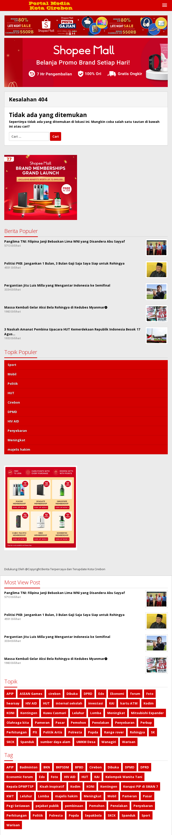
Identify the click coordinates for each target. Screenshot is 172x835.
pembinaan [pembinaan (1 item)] (74, 806)
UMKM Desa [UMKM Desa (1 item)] (85, 742)
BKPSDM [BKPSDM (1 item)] (62, 767)
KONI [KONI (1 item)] (10, 713)
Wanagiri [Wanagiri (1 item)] (108, 742)
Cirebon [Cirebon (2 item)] (95, 767)
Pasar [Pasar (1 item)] (60, 722)
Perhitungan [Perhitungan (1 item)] (16, 732)
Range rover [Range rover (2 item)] (114, 732)
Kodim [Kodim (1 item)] (149, 703)
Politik (13, 383)
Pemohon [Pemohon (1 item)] (78, 722)
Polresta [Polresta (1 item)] (75, 732)
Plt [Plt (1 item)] (35, 732)
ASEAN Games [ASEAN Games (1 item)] (31, 693)
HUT (11, 393)
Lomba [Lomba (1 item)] (95, 713)
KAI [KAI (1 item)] (111, 703)
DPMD (12, 412)
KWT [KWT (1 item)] (10, 796)
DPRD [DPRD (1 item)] (88, 693)
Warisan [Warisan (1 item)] (128, 742)
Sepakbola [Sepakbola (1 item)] (93, 815)
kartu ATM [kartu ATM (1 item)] (129, 703)
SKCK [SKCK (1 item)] (10, 742)
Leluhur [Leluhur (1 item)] (78, 713)
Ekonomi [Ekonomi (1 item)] (117, 693)
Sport (12, 365)
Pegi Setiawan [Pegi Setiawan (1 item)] (18, 806)
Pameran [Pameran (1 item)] (42, 722)
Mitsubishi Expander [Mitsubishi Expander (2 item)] (147, 713)
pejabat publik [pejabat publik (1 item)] (47, 806)
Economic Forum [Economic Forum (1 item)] (19, 777)
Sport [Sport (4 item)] (146, 815)
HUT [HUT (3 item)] (46, 703)
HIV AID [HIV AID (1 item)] (31, 703)
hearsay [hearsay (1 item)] (12, 703)
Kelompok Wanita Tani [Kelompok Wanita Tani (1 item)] (123, 777)
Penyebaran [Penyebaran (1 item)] (124, 722)
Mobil (12, 374)
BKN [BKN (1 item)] (46, 767)
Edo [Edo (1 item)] (101, 693)
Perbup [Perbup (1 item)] (146, 722)
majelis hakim (19, 449)
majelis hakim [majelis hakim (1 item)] (66, 796)
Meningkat (16, 440)
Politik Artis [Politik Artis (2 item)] (52, 732)
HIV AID (13, 421)
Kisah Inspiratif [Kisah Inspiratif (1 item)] (52, 786)
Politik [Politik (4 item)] (38, 815)
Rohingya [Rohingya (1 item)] (137, 732)
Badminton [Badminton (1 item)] (28, 767)
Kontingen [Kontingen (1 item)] (28, 713)
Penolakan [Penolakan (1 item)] (100, 722)
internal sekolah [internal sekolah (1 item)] (69, 703)
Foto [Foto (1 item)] (149, 693)
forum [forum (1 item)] (135, 693)
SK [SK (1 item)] (153, 732)
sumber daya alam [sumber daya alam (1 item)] (55, 742)
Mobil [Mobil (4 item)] (112, 796)
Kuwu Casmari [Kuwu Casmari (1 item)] (54, 713)
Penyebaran (17, 430)
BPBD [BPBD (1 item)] (79, 767)
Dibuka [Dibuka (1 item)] (72, 693)
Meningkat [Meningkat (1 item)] (116, 713)
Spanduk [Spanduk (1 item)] (27, 742)
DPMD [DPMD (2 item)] (129, 767)
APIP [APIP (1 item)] (10, 693)
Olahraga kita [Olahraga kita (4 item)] (17, 722)
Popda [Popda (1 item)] (93, 732)
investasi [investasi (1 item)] (95, 703)
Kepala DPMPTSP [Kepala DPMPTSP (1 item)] (20, 786)
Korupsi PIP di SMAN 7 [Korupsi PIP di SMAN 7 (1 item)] (140, 786)
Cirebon (14, 402)
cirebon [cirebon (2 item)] (54, 693)
